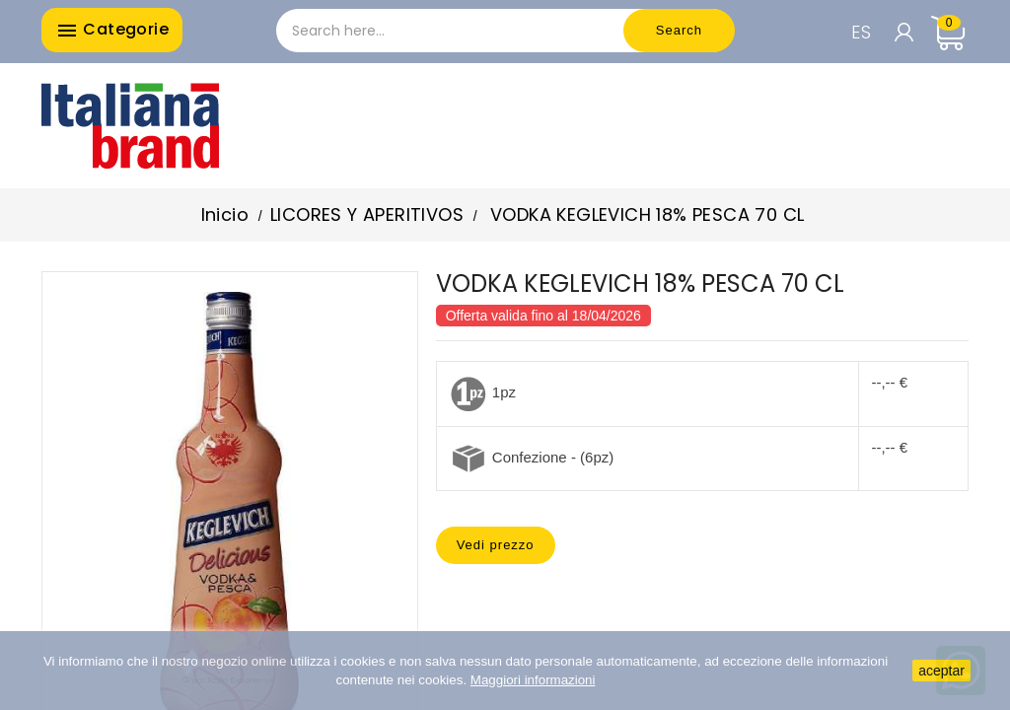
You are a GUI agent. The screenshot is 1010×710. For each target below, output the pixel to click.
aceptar (941, 670)
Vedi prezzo (496, 544)
